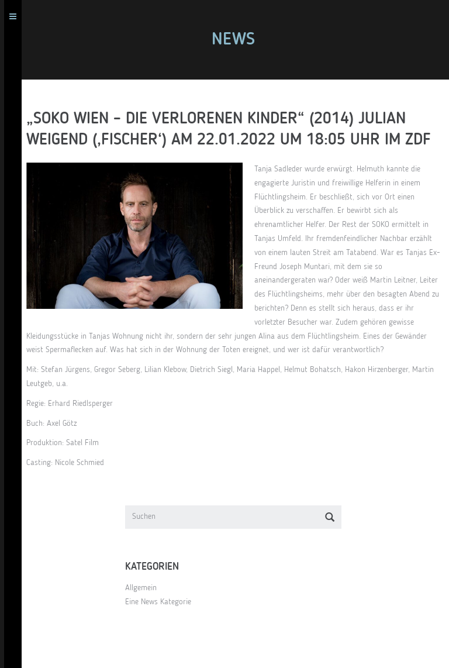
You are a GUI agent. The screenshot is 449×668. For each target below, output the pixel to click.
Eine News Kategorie (158, 602)
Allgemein (141, 588)
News (233, 40)
